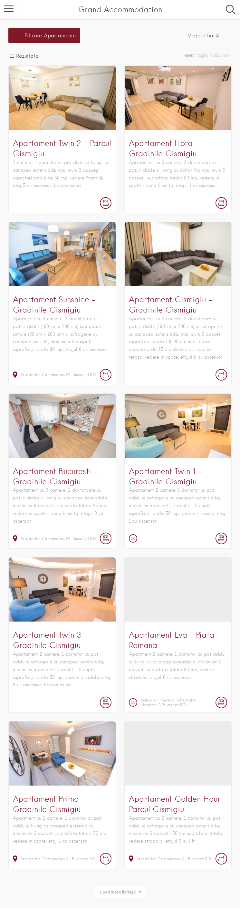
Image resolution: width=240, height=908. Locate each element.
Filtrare (50, 36)
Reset (189, 55)
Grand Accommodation (120, 9)
